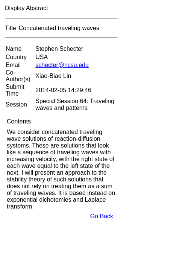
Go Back (101, 216)
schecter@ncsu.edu (62, 65)
